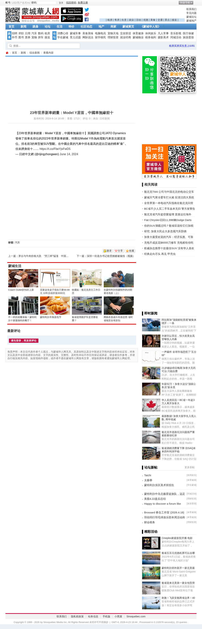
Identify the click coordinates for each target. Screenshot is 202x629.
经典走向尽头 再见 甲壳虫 (160, 253)
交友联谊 (125, 33)
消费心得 (62, 33)
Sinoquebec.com (135, 616)
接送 (174, 19)
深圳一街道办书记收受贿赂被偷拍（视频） (111, 256)
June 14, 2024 (69, 154)
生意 (124, 19)
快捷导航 (185, 2)
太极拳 (148, 480)
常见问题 (191, 12)
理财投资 (113, 37)
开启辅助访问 (196, 2)
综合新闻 (34, 52)
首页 (11, 26)
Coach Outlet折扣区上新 (21, 289)
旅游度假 (188, 37)
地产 (101, 26)
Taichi (147, 475)
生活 (59, 26)
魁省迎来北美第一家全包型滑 (178, 582)
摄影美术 (163, 37)
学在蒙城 (62, 37)
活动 (138, 19)
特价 (71, 26)
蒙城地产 (191, 20)
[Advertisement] (142, 12)
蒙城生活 (14, 266)
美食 (152, 19)
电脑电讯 (100, 33)
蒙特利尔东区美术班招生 (159, 485)
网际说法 (87, 37)
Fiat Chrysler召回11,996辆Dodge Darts (167, 220)
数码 (40, 33)
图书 (21, 37)
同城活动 (175, 37)
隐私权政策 (77, 616)
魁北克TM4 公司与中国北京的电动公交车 (169, 191)
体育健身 (138, 33)
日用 (27, 33)
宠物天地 (113, 33)
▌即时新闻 (149, 313)
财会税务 (149, 522)
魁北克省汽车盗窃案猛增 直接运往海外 (167, 214)
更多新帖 (190, 467)
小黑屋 (118, 616)
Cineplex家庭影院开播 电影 (177, 538)
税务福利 (150, 37)
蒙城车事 (75, 33)
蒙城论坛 (191, 16)
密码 (33, 2)
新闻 (23, 26)
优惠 (145, 19)
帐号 (8, 2)
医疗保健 (188, 33)
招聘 (14, 33)
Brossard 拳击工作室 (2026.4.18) (164, 512)
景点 (167, 19)
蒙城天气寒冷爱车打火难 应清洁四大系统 (169, 197)
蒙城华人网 (6, 52)
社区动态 (86, 26)
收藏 (131, 250)
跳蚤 (35, 26)
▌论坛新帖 (149, 467)
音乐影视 (175, 33)
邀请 (109, 250)
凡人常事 (163, 33)
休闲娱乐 (150, 33)
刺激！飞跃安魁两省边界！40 (178, 597)
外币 (14, 37)
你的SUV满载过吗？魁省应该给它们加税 (168, 225)
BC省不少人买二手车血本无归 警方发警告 (169, 208)
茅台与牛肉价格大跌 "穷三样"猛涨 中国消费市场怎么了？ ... (53, 256)
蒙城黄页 (128, 26)
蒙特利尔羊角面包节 (50, 317)
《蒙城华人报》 (150, 26)
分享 (120, 250)
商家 (113, 26)
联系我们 (191, 9)
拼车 (40, 37)
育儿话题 (75, 37)
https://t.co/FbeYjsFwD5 (54, 148)
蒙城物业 (138, 37)
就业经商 (125, 37)
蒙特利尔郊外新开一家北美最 (178, 567)
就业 (131, 19)
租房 (109, 19)
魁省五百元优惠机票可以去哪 (178, 553)
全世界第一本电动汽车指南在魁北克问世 (168, 203)
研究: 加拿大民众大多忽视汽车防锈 (165, 231)
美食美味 (87, 33)
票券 (27, 37)
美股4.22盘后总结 (155, 498)
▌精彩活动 (149, 531)
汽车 (34, 33)
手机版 (106, 616)
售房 (117, 19)
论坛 (47, 26)
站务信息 (93, 616)
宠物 (34, 37)
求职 (21, 33)
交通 (160, 19)
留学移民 (100, 37)
